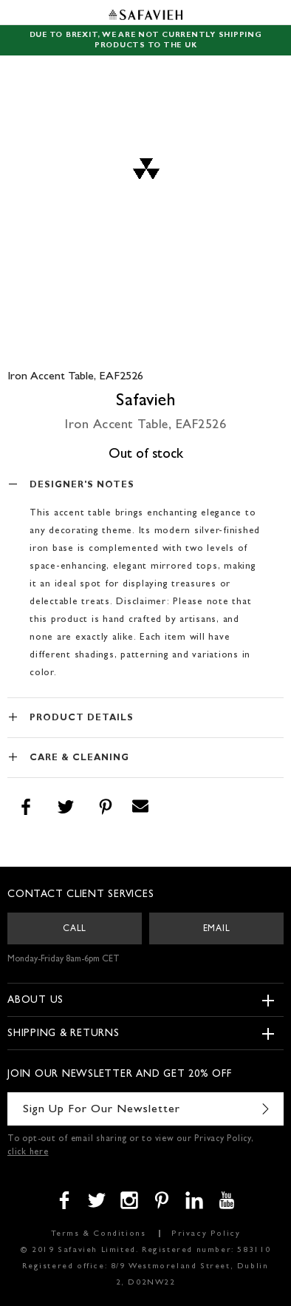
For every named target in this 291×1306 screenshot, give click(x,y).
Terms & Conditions (98, 1234)
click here (28, 1152)
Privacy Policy (205, 1234)
